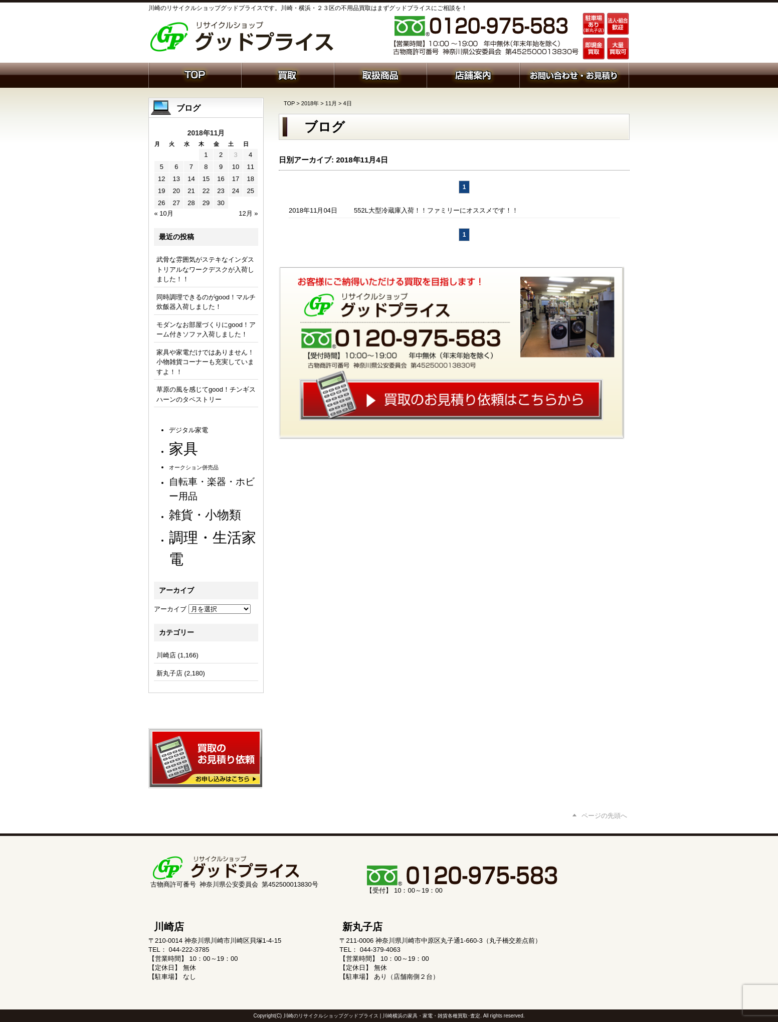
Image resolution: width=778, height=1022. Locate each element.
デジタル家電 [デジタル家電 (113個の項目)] (188, 430)
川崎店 (166, 655)
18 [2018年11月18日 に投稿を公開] (250, 179)
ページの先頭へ (604, 815)
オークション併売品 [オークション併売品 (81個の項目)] (194, 467)
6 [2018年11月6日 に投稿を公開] (176, 167)
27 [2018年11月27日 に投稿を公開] (176, 203)
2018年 (310, 103)
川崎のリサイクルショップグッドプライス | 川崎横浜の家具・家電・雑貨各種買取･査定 (381, 1015)
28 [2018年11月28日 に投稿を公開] (190, 203)
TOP (289, 103)
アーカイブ (170, 609)
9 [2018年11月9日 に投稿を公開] (221, 167)
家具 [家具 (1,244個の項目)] (183, 448)
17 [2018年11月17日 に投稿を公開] (235, 179)
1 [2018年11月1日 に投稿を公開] (206, 154)
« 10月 (163, 213)
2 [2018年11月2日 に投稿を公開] (221, 154)
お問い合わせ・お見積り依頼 (574, 74)
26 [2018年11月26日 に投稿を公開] (161, 203)
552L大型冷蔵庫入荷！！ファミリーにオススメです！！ (436, 210)
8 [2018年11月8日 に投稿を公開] (206, 167)
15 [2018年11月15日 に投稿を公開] (206, 179)
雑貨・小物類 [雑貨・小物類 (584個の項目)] (205, 515)
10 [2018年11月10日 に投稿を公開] (235, 167)
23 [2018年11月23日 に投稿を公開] (220, 191)
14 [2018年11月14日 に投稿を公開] (190, 179)
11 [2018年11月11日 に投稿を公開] (250, 167)
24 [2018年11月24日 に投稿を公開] (235, 191)
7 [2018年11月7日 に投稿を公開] (191, 167)
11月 (331, 103)
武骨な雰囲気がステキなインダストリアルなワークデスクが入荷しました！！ (205, 269)
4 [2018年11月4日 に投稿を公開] (250, 154)
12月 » (248, 213)
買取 (287, 74)
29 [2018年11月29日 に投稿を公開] (206, 203)
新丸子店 (169, 673)
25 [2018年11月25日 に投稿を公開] (250, 191)
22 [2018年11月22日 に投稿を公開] (206, 191)
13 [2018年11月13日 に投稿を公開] (176, 179)
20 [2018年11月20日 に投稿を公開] (176, 191)
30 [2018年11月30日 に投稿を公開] (220, 203)
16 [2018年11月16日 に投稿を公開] (220, 179)
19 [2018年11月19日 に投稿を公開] (161, 191)
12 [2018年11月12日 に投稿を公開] (161, 179)
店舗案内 (473, 74)
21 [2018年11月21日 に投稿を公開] (190, 191)
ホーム (194, 74)
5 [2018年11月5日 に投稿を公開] (161, 167)
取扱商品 (380, 74)
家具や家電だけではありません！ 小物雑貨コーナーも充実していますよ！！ (205, 362)
